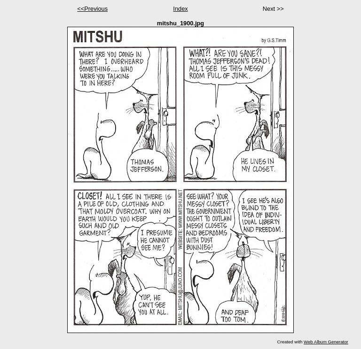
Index (180, 8)
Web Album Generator (326, 341)
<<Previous (92, 8)
